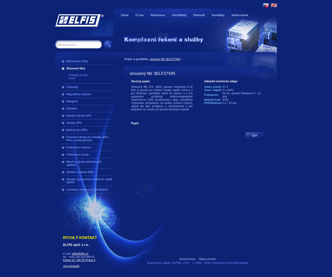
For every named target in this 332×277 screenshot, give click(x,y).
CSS (186, 263)
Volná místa (239, 15)
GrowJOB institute (237, 263)
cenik (72, 78)
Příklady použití (78, 75)
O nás (139, 15)
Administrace (187, 259)
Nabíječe (72, 101)
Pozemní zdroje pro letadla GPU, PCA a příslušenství (87, 139)
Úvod (125, 15)
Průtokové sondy (77, 154)
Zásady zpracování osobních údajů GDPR (89, 181)
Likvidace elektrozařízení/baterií (87, 189)
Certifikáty (179, 15)
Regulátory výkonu (78, 94)
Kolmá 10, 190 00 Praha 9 (79, 260)
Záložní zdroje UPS (78, 115)
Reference (158, 15)
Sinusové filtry (76, 68)
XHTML (177, 263)
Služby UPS (74, 122)
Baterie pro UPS (76, 130)
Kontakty (218, 15)
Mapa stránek (207, 259)
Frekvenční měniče (78, 147)
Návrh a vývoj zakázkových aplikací (84, 163)
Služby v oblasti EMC (80, 172)
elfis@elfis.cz (80, 253)
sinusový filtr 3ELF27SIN (165, 59)
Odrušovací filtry (77, 61)
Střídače (71, 108)
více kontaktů (71, 266)
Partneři (199, 15)
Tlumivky (72, 87)
